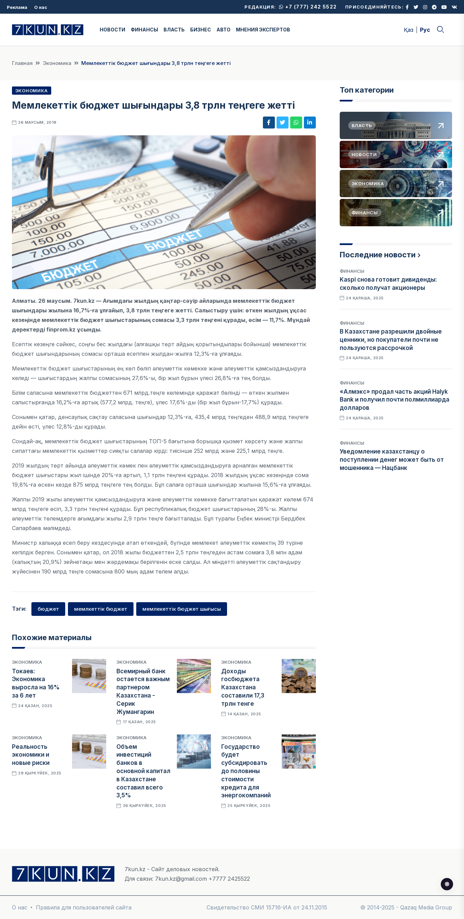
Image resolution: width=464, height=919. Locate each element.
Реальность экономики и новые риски (31, 755)
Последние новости (378, 254)
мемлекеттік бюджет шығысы (181, 609)
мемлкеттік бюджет (100, 609)
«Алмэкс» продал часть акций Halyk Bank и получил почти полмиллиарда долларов (394, 399)
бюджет (48, 609)
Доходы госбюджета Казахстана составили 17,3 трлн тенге (242, 687)
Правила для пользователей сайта (83, 907)
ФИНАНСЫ (144, 29)
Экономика (57, 63)
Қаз (408, 29)
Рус (425, 29)
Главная (22, 63)
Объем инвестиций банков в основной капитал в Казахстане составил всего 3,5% (143, 771)
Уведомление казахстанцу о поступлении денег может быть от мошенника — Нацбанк (392, 459)
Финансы (352, 271)
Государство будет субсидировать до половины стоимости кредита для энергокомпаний (246, 771)
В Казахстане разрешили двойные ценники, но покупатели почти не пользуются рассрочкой (391, 339)
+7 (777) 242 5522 (308, 7)
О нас (40, 7)
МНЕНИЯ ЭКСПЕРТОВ (263, 29)
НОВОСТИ (112, 29)
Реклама (17, 7)
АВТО (223, 29)
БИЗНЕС (200, 29)
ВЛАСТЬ (174, 29)
